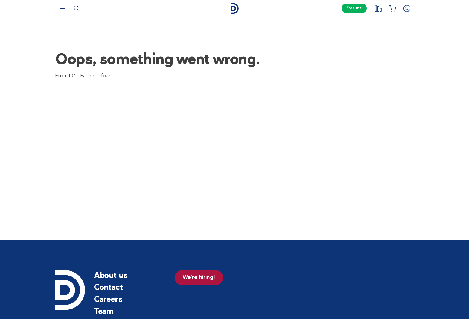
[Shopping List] (392, 8)
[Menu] (62, 8)
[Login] (407, 8)
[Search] (77, 8)
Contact (108, 288)
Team (104, 312)
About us (110, 276)
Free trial (354, 8)
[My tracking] (378, 8)
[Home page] (234, 8)
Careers (108, 300)
